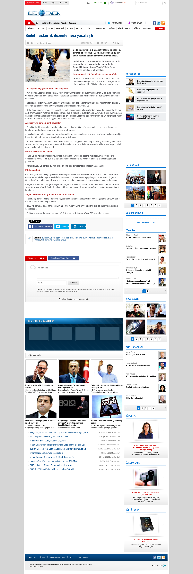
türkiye (63, 240)
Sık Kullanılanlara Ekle (57, 557)
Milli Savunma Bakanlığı (50, 240)
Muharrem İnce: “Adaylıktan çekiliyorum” (48, 441)
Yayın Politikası (82, 557)
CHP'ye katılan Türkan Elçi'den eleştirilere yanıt (51, 465)
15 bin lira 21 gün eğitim (51, 238)
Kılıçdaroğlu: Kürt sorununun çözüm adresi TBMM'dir (54, 461)
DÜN (138, 222)
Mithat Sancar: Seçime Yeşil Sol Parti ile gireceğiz (52, 457)
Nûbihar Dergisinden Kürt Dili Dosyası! (59, 23)
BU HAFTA (145, 222)
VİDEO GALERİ (132, 298)
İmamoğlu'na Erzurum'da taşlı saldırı (46, 453)
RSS (71, 557)
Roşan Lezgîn (142, 258)
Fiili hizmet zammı (81, 238)
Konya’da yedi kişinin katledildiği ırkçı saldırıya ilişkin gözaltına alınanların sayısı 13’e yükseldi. (145, 497)
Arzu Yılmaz (142, 375)
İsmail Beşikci (142, 397)
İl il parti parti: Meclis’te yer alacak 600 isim (49, 436)
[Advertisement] (181, 51)
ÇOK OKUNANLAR (134, 213)
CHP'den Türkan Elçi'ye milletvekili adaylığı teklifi (52, 469)
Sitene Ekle (63, 3)
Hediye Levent (142, 386)
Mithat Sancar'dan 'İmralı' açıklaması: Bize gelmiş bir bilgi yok (57, 445)
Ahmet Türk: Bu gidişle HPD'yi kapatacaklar (149, 99)
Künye (45, 3)
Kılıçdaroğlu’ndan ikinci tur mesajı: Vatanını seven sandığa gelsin (59, 432)
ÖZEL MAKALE (133, 462)
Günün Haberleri (33, 3)
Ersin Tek (142, 247)
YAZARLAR (131, 229)
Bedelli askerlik (67, 238)
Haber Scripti (157, 566)
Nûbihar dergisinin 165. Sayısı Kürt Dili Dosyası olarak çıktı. (145, 543)
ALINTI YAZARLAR (134, 346)
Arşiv (53, 3)
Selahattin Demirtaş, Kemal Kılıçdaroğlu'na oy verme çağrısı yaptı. (41, 424)
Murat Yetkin (142, 353)
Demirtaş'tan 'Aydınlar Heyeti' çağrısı (149, 108)
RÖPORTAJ (131, 415)
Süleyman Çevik (142, 236)
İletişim (42, 557)
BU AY (153, 222)
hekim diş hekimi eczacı (98, 238)
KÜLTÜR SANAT (133, 509)
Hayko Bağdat (142, 364)
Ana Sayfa (32, 557)
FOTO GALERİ (132, 165)
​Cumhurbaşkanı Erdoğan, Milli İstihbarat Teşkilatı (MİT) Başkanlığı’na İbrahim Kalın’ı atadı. (41, 388)
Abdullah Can (142, 281)
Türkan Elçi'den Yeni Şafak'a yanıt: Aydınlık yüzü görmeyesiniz (58, 449)
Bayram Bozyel (142, 270)
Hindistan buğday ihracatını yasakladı (148, 91)
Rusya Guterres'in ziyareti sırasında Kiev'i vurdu (148, 117)
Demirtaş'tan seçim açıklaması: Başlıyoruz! (150, 82)
